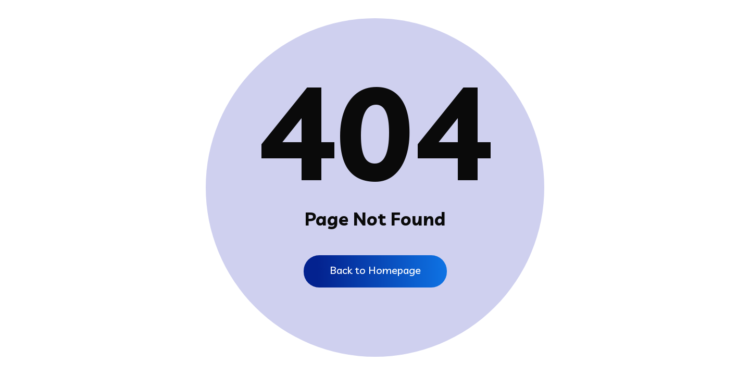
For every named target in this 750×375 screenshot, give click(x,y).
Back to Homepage (375, 270)
